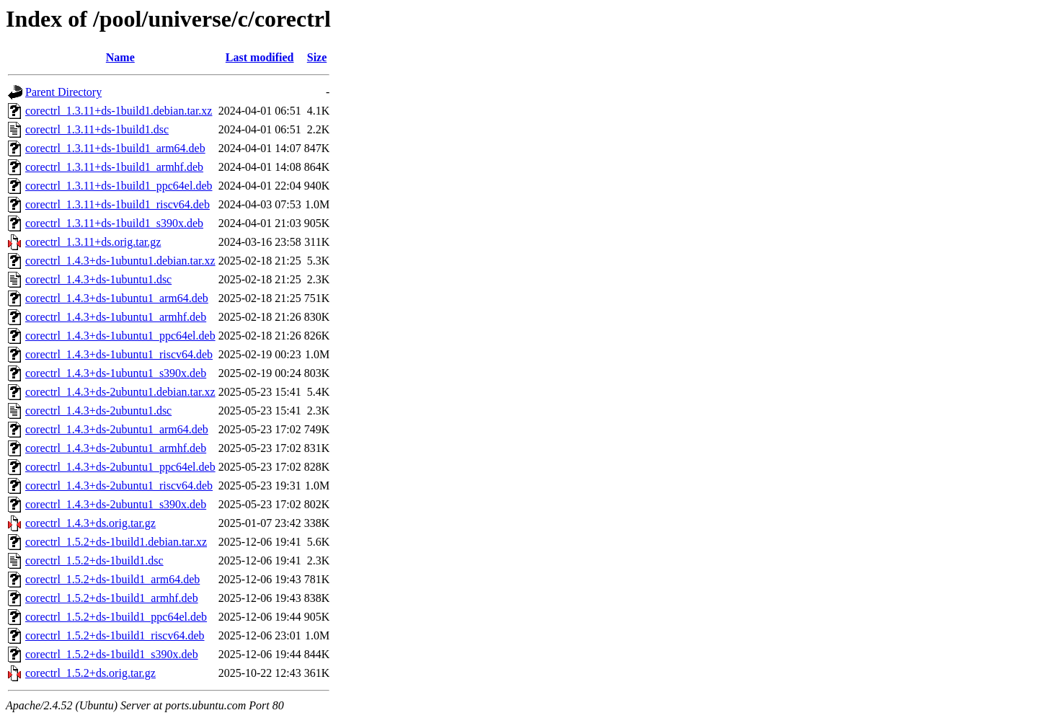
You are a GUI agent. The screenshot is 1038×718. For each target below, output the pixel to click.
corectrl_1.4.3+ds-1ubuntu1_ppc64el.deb (120, 335)
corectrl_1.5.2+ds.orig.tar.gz (90, 673)
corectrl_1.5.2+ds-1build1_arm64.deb (112, 579)
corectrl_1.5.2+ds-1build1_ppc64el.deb (116, 617)
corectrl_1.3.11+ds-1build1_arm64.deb (115, 148)
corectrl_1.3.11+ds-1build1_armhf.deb (114, 167)
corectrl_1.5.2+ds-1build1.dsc (94, 560)
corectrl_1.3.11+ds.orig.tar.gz (93, 242)
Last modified (260, 57)
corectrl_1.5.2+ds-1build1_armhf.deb (111, 598)
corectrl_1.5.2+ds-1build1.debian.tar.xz (116, 542)
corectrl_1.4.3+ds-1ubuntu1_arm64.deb (116, 298)
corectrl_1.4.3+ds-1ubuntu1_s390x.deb (115, 373)
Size (317, 57)
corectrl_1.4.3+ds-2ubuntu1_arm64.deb (116, 429)
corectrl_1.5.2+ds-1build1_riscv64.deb (115, 635)
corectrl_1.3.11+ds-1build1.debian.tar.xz (118, 111)
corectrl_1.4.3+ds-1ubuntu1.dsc (98, 279)
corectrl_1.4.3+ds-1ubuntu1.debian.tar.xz (120, 260)
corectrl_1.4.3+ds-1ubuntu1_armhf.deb (115, 317)
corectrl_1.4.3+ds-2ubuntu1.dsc (98, 410)
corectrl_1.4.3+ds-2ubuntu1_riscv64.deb (119, 485)
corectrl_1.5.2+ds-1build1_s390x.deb (111, 654)
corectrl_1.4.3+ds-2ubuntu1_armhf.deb (115, 448)
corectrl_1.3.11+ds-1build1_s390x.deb (114, 223)
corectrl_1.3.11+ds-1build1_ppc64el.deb (118, 186)
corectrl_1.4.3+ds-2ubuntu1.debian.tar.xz (120, 392)
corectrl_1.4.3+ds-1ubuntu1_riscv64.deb (119, 354)
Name (120, 57)
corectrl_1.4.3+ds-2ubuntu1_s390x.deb (115, 504)
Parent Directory (63, 92)
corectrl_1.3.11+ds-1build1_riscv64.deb (117, 204)
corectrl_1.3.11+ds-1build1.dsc (97, 129)
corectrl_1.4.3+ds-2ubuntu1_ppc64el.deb (120, 467)
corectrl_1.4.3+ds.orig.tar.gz (90, 523)
